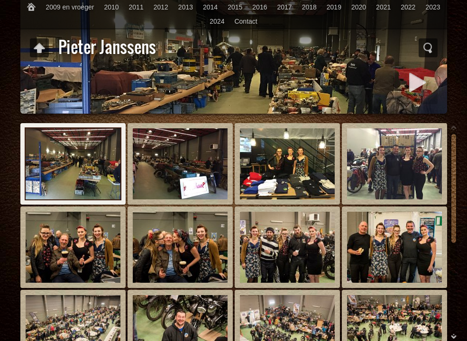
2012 (161, 7)
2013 (185, 7)
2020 (358, 7)
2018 (309, 7)
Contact (245, 21)
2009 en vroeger (70, 7)
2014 (210, 7)
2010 (111, 7)
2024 (217, 21)
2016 (259, 7)
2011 (136, 7)
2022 (408, 7)
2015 (235, 7)
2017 (284, 7)
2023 (432, 7)
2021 (383, 7)
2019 (334, 7)
